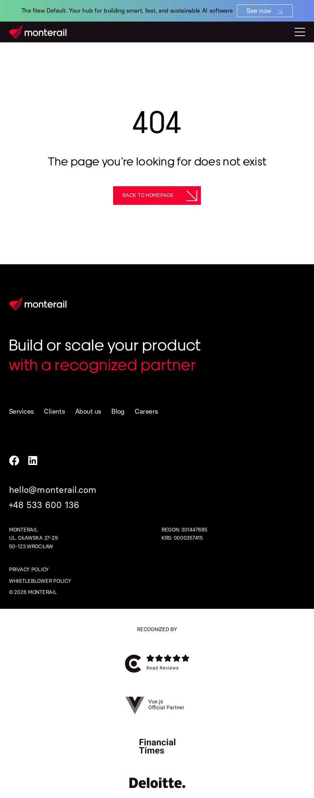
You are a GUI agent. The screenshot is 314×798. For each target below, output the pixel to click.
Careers (146, 411)
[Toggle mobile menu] (300, 32)
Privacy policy (29, 569)
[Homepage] (38, 32)
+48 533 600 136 (44, 505)
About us (88, 411)
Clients (54, 411)
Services (21, 411)
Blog (118, 411)
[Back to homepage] (157, 195)
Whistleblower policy (40, 581)
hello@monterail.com (53, 489)
